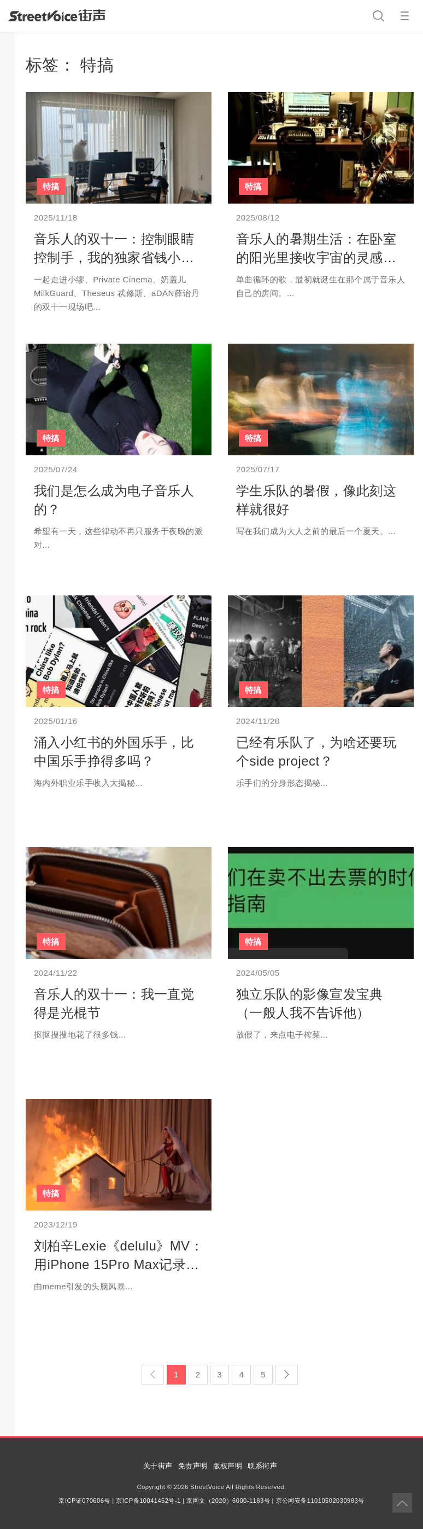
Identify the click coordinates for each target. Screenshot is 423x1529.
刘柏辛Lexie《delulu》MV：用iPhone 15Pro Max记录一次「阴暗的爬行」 (118, 1264)
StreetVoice (56, 15)
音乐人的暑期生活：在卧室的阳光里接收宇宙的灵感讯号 (316, 257)
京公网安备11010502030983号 (320, 1500)
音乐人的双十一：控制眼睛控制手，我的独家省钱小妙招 (114, 257)
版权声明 (228, 1466)
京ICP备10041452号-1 (148, 1500)
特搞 (51, 186)
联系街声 (262, 1466)
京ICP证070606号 (84, 1500)
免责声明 (193, 1466)
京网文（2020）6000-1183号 (228, 1500)
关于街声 (158, 1466)
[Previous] (153, 1375)
